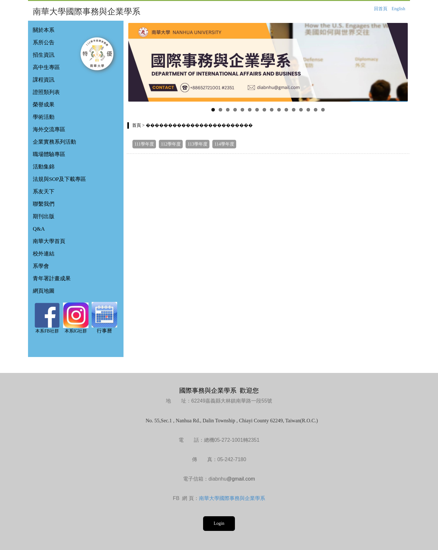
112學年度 (170, 144)
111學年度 (144, 144)
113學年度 (197, 144)
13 (301, 109)
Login (219, 523)
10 (279, 109)
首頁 (136, 125)
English (398, 8)
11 (286, 109)
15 (315, 109)
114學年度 (224, 144)
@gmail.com (241, 479)
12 (293, 109)
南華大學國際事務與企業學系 (232, 498)
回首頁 (380, 8)
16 (323, 109)
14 (308, 109)
